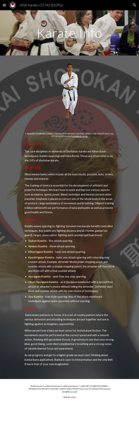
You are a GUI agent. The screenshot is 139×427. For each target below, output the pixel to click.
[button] (4, 5)
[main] (69, 33)
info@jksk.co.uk (80, 136)
